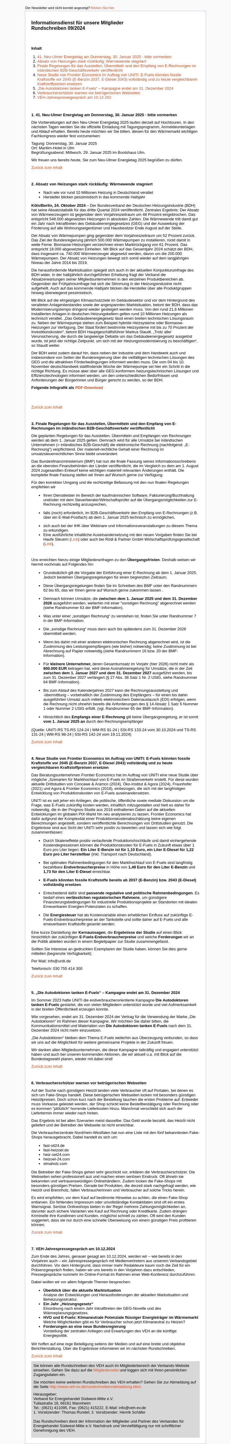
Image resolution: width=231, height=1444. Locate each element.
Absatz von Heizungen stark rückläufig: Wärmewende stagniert (91, 61)
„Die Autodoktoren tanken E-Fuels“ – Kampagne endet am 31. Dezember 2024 (105, 88)
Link (74, 539)
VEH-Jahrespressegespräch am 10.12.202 (74, 97)
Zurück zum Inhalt (46, 167)
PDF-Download (89, 387)
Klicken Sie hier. (103, 8)
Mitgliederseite (106, 1370)
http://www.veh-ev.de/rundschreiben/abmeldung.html (95, 1386)
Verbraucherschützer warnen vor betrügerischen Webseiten (88, 93)
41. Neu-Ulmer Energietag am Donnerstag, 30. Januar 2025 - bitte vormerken (104, 56)
